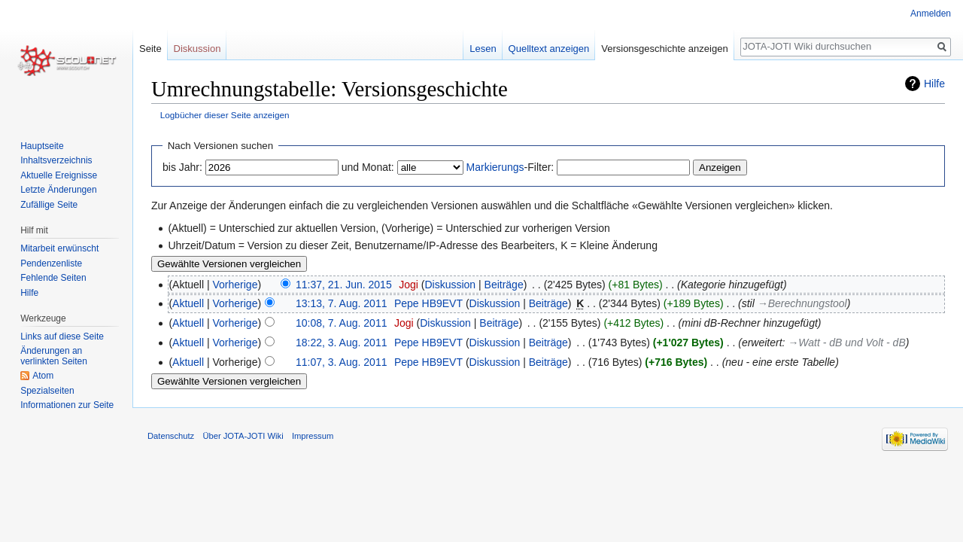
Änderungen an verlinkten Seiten (53, 356)
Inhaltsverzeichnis (56, 160)
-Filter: (510, 167)
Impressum (312, 435)
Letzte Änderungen (58, 189)
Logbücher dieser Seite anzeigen (225, 115)
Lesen (482, 48)
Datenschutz (170, 435)
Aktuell (188, 303)
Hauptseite (41, 146)
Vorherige (235, 285)
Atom (42, 375)
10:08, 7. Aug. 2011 (341, 323)
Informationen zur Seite (67, 405)
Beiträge (504, 285)
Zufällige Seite (48, 204)
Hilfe (934, 84)
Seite (150, 48)
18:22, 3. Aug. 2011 (341, 342)
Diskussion (449, 285)
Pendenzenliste (51, 263)
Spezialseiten (47, 390)
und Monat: (368, 167)
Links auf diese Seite (62, 336)
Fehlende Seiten (53, 278)
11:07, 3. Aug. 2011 (341, 362)
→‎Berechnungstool (802, 303)
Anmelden (930, 13)
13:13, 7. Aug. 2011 (341, 303)
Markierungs (495, 167)
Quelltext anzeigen (549, 48)
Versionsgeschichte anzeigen (664, 48)
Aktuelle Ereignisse (58, 175)
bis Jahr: (182, 167)
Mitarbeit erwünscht (59, 248)
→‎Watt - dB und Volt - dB (846, 342)
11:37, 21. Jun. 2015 (344, 285)
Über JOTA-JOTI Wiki (242, 435)
